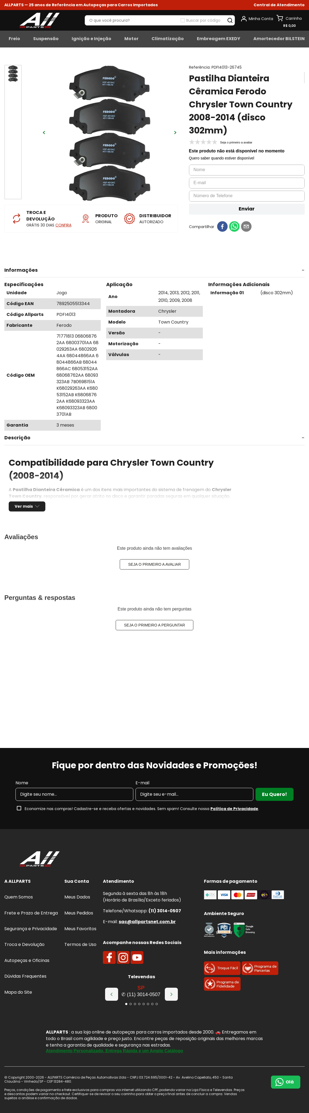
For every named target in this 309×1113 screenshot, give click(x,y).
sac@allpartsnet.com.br (147, 922)
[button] (279, 5)
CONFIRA (63, 225)
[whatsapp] (234, 227)
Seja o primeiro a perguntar (154, 625)
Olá (290, 1082)
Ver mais (24, 506)
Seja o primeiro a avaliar (154, 564)
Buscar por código (203, 20)
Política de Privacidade (234, 808)
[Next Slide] (171, 994)
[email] (246, 227)
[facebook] (222, 227)
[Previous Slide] (111, 994)
